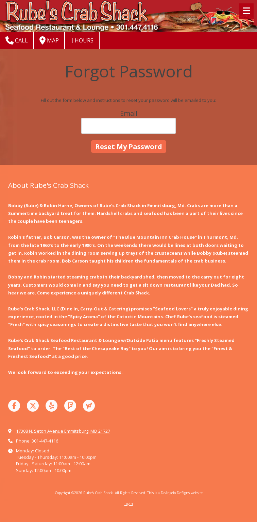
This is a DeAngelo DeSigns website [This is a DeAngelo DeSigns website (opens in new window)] (175, 492)
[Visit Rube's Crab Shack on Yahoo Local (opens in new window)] (89, 406)
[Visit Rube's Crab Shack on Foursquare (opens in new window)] (70, 406)
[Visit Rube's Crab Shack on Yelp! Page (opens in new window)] (51, 406)
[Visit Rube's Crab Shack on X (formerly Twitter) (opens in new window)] (33, 406)
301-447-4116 (45, 441)
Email (128, 113)
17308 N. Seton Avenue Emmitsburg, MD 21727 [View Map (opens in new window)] (63, 431)
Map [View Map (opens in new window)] (49, 40)
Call (16, 40)
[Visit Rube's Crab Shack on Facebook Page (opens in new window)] (14, 406)
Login (128, 503)
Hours (81, 40)
